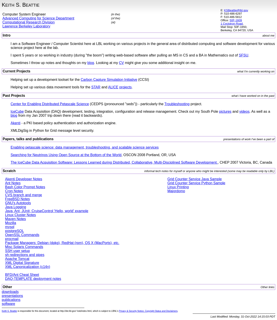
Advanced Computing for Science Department (38, 18)
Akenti (15, 123)
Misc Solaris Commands (24, 247)
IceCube (17, 111)
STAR (95, 87)
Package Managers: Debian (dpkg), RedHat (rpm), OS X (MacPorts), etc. (62, 243)
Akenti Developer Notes (23, 179)
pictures (225, 111)
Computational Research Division (28, 22)
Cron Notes (14, 191)
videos (244, 111)
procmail (11, 239)
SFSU (243, 55)
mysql (9, 227)
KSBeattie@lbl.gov (236, 10)
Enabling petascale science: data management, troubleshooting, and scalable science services (85, 147)
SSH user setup (17, 251)
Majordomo (176, 191)
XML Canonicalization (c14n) (27, 267)
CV (121, 63)
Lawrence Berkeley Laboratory (26, 26)
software (8, 304)
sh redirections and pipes (24, 255)
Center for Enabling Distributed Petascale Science (50, 104)
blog (90, 63)
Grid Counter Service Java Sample (194, 179)
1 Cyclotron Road (231, 23)
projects (125, 87)
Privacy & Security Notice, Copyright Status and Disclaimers (148, 311)
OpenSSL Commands (22, 235)
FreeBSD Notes (17, 199)
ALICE (113, 87)
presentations (12, 296)
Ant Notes (13, 183)
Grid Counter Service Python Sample (196, 183)
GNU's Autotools (18, 203)
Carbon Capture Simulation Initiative (109, 79)
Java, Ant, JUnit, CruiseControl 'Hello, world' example (46, 211)
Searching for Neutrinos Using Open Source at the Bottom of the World (66, 155)
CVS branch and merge (23, 195)
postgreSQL (14, 231)
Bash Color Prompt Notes (25, 187)
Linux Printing (178, 187)
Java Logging (15, 207)
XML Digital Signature (22, 263)
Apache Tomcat (17, 259)
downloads (10, 292)
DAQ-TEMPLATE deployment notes (33, 279)
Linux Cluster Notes (20, 215)
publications (11, 300)
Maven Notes (15, 219)
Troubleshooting (177, 104)
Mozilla (10, 223)
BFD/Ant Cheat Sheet (22, 275)
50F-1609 (236, 20)
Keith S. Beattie (9, 311)
